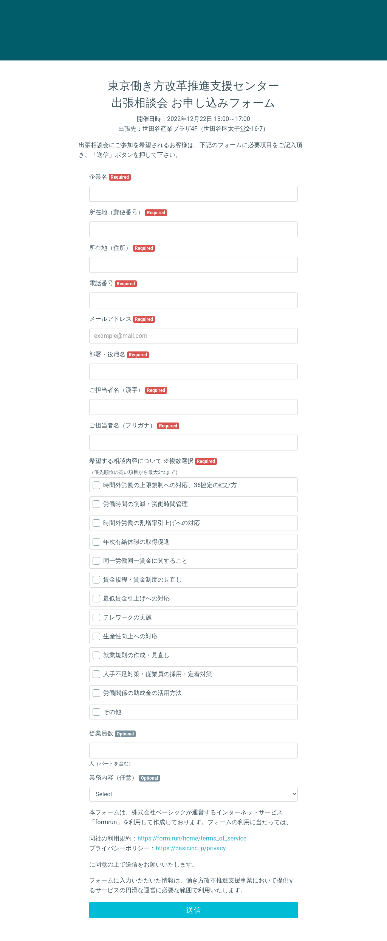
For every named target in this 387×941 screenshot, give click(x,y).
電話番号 (113, 283)
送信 (193, 910)
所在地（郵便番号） (128, 212)
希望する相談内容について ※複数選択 (153, 461)
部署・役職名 (119, 354)
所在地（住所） (122, 248)
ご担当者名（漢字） (128, 390)
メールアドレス (122, 319)
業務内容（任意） (124, 778)
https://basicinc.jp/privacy (191, 848)
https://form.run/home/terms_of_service (192, 838)
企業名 (110, 177)
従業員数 (112, 733)
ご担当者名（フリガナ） (134, 425)
